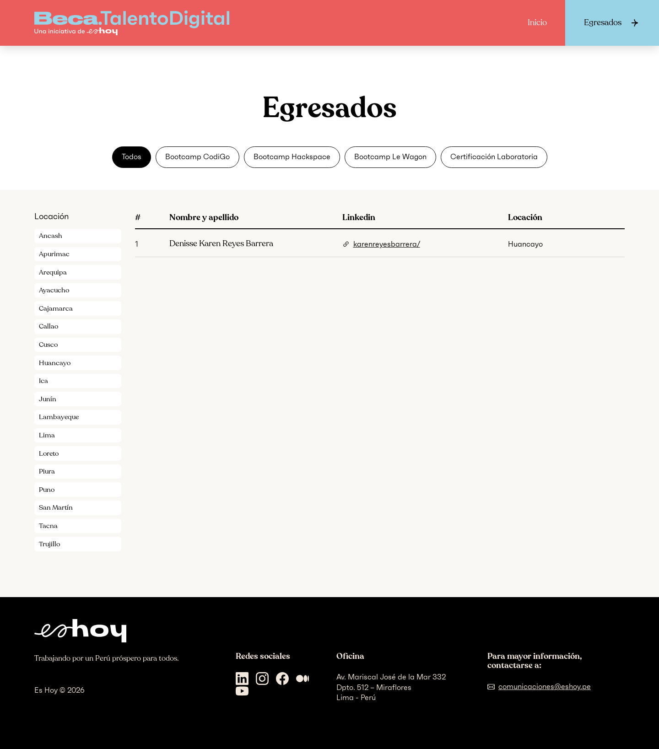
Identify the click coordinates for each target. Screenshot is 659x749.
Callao (48, 326)
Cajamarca (56, 308)
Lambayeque (59, 416)
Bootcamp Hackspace (292, 156)
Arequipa (53, 272)
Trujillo (49, 544)
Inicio (537, 22)
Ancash (50, 235)
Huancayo (54, 362)
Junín (47, 399)
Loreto (49, 453)
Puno (46, 489)
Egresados (602, 22)
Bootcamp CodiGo (197, 156)
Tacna (48, 525)
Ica (43, 380)
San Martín (56, 507)
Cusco (48, 344)
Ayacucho (54, 290)
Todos (131, 156)
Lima (47, 435)
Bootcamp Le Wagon (390, 156)
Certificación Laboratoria (494, 156)
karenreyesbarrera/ (386, 244)
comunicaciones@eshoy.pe (544, 686)
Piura (47, 471)
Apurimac (54, 254)
